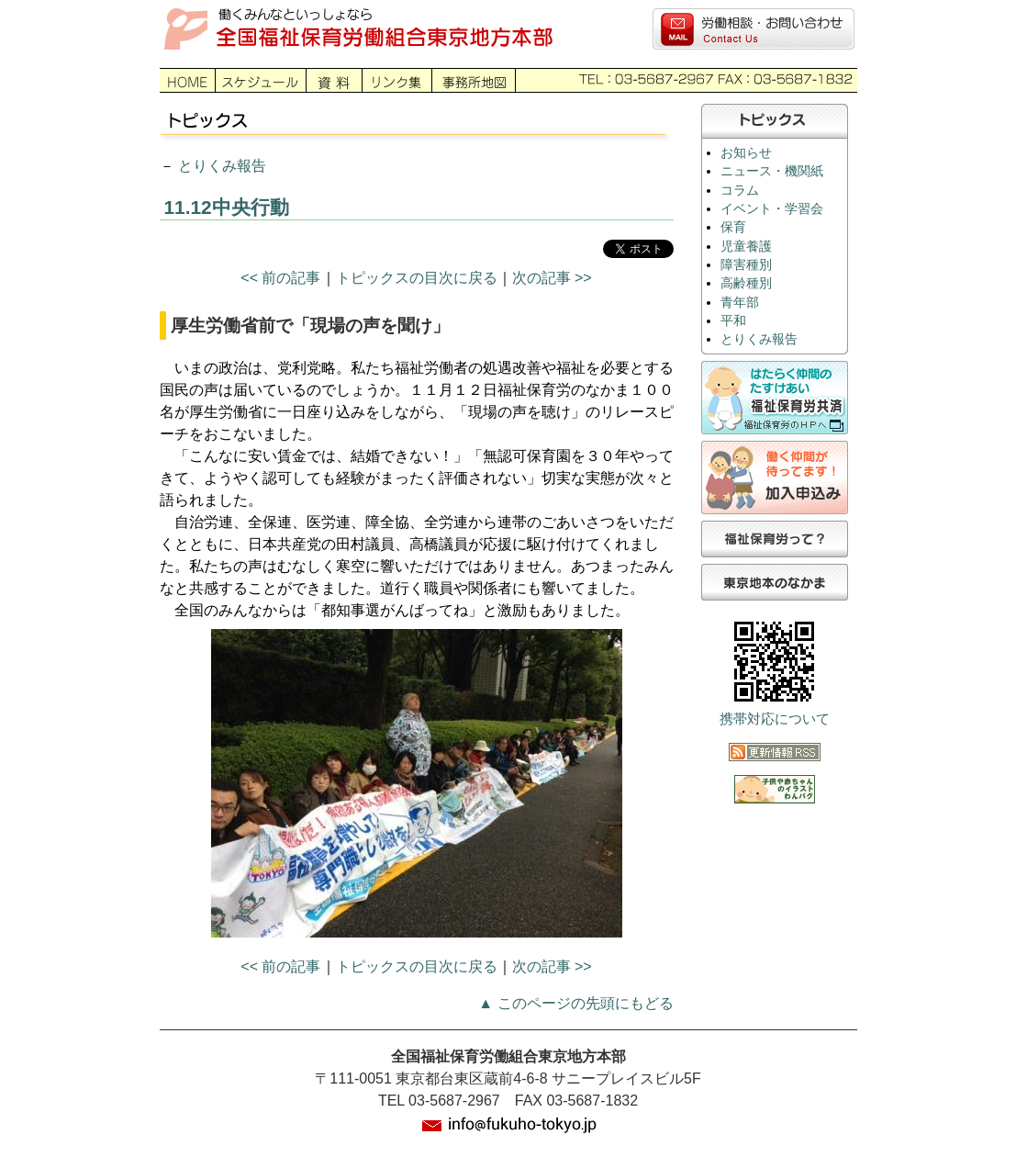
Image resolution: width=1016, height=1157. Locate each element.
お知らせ (746, 153)
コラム (739, 190)
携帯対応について (775, 719)
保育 (733, 227)
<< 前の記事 (280, 278)
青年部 (739, 302)
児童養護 (746, 246)
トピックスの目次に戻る (416, 278)
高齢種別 (746, 283)
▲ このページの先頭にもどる (575, 1003)
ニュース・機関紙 (771, 171)
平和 (733, 321)
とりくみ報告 (222, 166)
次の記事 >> (552, 278)
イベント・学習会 (771, 209)
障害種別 (746, 265)
